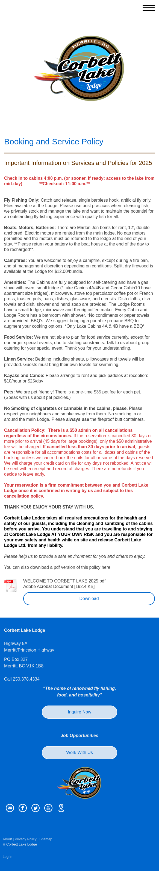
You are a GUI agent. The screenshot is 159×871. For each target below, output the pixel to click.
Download (89, 598)
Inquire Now (79, 712)
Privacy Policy (26, 839)
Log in (7, 857)
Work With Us (79, 752)
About (7, 839)
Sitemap (45, 839)
